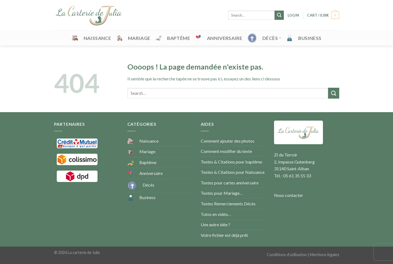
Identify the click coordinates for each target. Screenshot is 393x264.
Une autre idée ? (215, 224)
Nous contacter (288, 195)
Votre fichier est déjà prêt (224, 235)
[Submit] (279, 15)
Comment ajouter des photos (227, 140)
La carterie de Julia (84, 252)
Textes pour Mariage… (222, 193)
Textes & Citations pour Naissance (233, 172)
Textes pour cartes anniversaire (230, 182)
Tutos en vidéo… (216, 214)
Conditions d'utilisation (287, 254)
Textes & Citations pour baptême (231, 161)
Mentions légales (324, 254)
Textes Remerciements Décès (228, 203)
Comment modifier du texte (226, 151)
